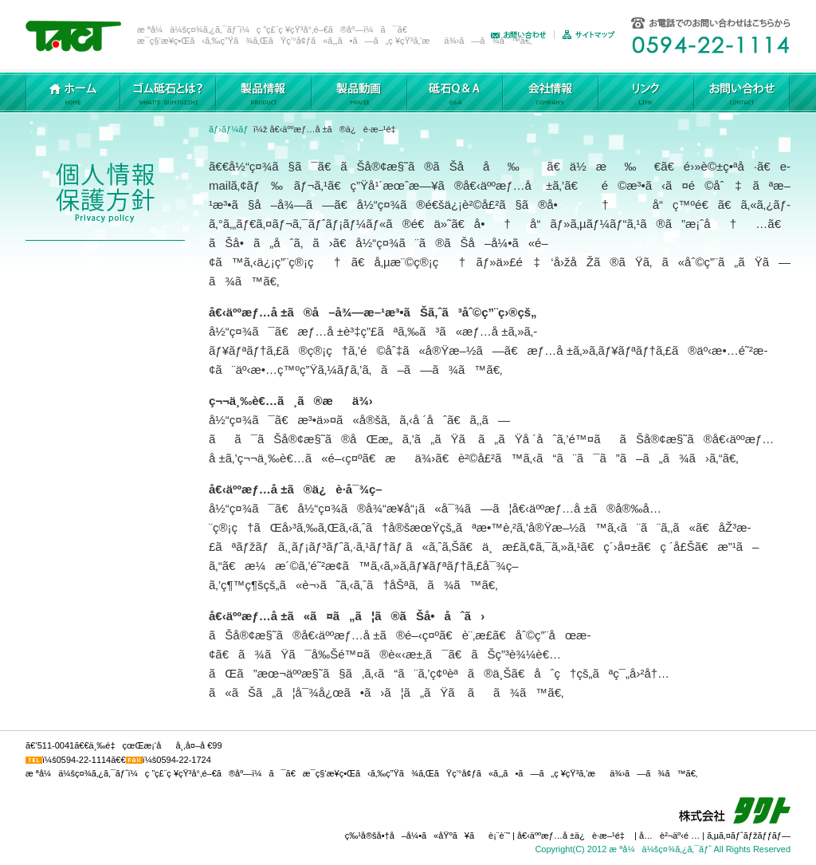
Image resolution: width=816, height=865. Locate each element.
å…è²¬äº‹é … (669, 835)
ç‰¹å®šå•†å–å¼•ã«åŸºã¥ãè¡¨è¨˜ (427, 835)
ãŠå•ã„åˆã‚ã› (523, 34)
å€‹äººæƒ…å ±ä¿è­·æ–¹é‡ (574, 835)
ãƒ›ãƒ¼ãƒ (230, 129)
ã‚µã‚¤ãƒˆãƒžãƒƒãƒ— (593, 34)
